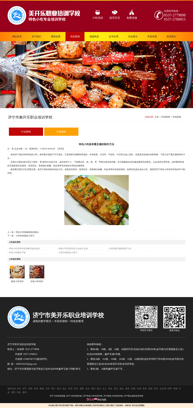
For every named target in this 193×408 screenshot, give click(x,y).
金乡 (87, 388)
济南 (30, 388)
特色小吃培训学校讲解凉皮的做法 (24, 248)
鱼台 (99, 388)
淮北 (76, 388)
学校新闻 (177, 117)
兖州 (145, 388)
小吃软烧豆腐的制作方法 (119, 248)
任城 (139, 388)
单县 (19, 392)
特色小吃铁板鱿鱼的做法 (27, 232)
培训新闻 (166, 117)
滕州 (25, 392)
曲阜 (127, 388)
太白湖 (163, 388)
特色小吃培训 (37, 281)
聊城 (42, 388)
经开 (156, 388)
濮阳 (82, 388)
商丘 (65, 388)
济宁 (25, 388)
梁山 (116, 388)
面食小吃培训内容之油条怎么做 (73, 248)
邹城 (133, 388)
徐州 (70, 388)
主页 (157, 117)
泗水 (110, 388)
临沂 (59, 388)
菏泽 (47, 388)
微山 (122, 388)
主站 (18, 388)
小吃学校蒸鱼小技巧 (25, 236)
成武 (13, 392)
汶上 (105, 388)
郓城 (175, 388)
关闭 (61, 149)
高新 (150, 388)
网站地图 (101, 399)
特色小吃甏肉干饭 (17, 252)
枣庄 (53, 388)
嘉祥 (93, 388)
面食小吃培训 (17, 281)
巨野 (169, 388)
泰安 (36, 388)
